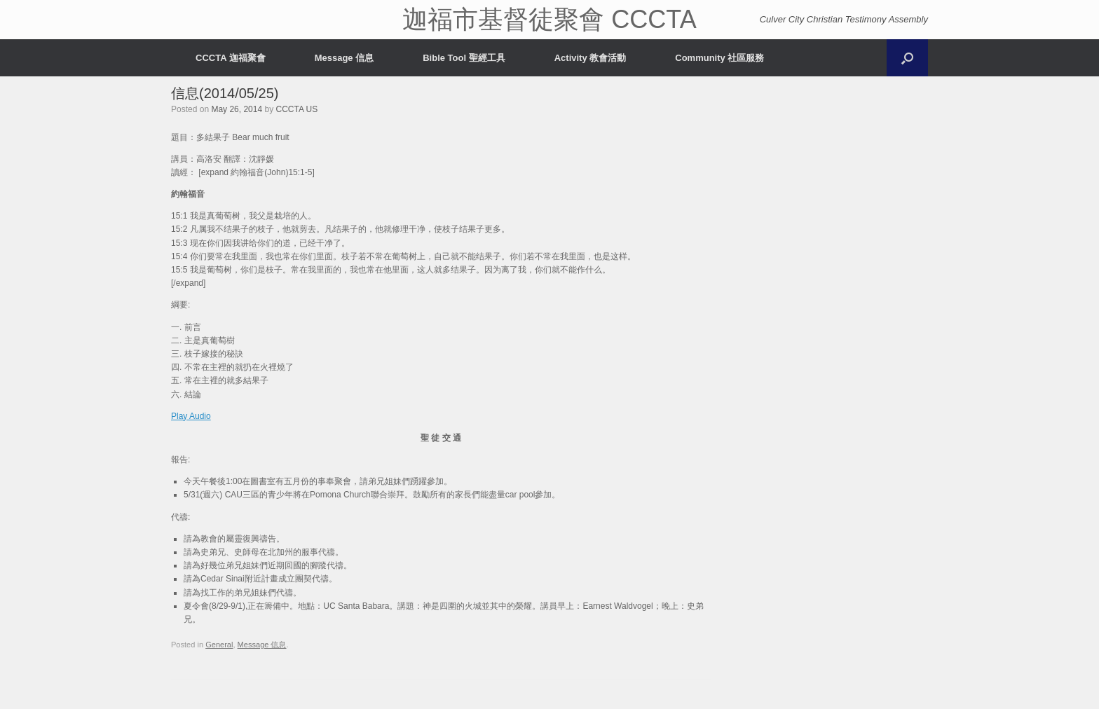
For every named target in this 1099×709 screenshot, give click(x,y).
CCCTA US (296, 109)
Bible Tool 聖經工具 (464, 58)
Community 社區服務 (719, 58)
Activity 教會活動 (590, 58)
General (219, 644)
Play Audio (191, 416)
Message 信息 (344, 58)
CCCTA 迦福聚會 (231, 58)
